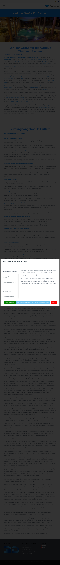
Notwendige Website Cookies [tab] (8, 276)
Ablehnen (54, 302)
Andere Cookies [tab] (7, 291)
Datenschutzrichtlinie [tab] (8, 296)
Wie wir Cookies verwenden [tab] (10, 271)
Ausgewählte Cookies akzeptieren (42, 302)
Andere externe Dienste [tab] (9, 287)
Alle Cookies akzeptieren (10, 302)
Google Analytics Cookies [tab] (9, 282)
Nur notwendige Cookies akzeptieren (25, 302)
